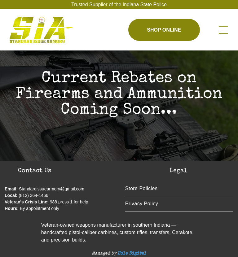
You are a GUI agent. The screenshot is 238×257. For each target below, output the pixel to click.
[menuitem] (179, 188)
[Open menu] (223, 30)
